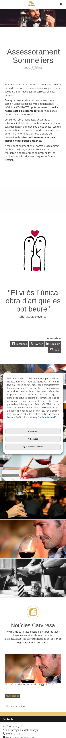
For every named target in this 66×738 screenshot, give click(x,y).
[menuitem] (33, 706)
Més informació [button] (48, 417)
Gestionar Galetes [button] (33, 446)
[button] (19, 344)
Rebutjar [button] (33, 438)
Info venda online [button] (33, 706)
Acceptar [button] (33, 431)
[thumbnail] (33, 461)
